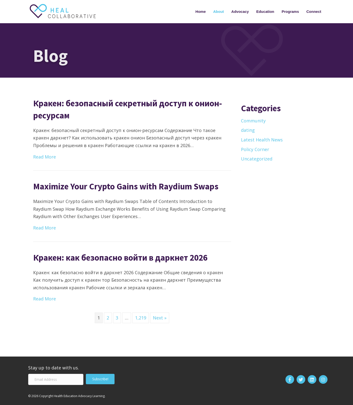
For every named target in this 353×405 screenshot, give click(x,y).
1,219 (140, 318)
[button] (100, 379)
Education (265, 11)
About (218, 11)
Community (253, 121)
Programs (290, 11)
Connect (313, 11)
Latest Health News (262, 140)
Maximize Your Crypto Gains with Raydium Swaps (125, 186)
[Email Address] (55, 379)
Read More (44, 156)
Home (200, 11)
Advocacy (240, 11)
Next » (159, 318)
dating (248, 130)
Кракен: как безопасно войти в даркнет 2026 (120, 257)
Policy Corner (255, 149)
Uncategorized (256, 159)
